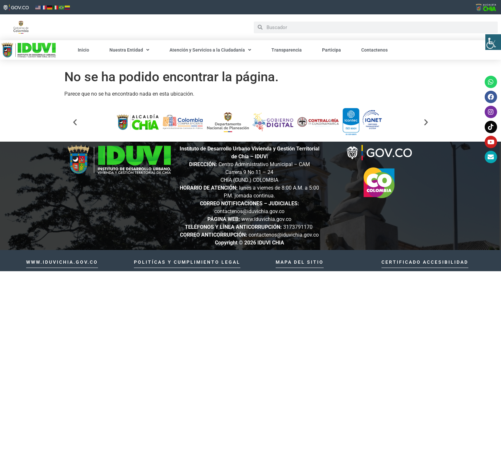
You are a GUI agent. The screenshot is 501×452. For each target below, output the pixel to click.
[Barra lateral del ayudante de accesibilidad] (493, 42)
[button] (75, 122)
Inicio (83, 50)
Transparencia (286, 50)
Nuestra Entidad (129, 49)
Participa (331, 50)
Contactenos (374, 50)
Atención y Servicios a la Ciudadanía (210, 49)
